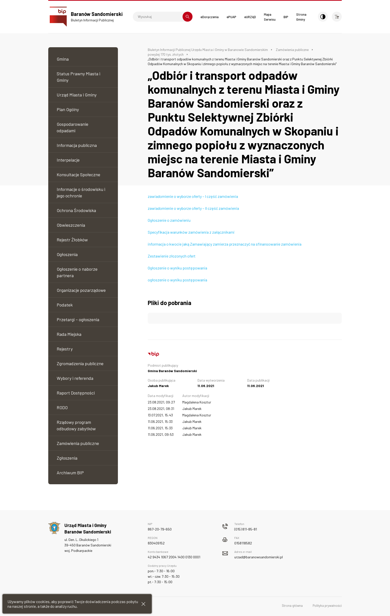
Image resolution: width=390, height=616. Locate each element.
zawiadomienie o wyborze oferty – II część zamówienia (193, 208)
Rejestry (65, 349)
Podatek (65, 305)
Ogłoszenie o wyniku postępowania (177, 267)
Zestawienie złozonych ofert (171, 256)
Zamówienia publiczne (78, 443)
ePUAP (231, 17)
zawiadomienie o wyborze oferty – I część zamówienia (193, 196)
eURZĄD (250, 17)
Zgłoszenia (67, 458)
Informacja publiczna (77, 145)
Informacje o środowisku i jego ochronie (81, 192)
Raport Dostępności (76, 393)
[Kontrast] (323, 17)
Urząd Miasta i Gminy (77, 94)
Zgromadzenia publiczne (80, 363)
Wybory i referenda (75, 378)
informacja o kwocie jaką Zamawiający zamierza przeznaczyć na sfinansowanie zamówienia (224, 244)
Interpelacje (68, 160)
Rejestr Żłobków (72, 239)
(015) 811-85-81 (245, 529)
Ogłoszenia (67, 254)
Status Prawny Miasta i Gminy (78, 77)
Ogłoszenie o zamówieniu (169, 220)
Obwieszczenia (71, 225)
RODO (62, 407)
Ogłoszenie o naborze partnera (77, 272)
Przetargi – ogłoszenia (78, 319)
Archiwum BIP (70, 472)
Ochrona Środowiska (76, 210)
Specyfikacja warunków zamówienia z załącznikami (191, 232)
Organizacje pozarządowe (81, 290)
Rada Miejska (69, 334)
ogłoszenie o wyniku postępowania (177, 279)
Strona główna (292, 606)
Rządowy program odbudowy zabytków (76, 425)
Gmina (63, 59)
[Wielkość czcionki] (337, 17)
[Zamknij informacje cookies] (143, 604)
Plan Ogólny (68, 109)
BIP (286, 17)
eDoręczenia (209, 17)
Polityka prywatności (327, 606)
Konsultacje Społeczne (78, 174)
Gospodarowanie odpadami (72, 127)
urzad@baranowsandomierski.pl (258, 557)
